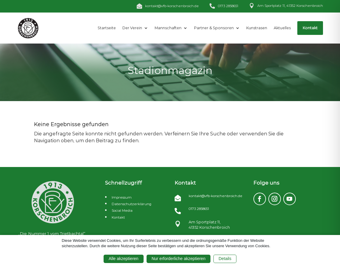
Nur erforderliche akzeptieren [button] (179, 258)
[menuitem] (107, 28)
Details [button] (225, 258)
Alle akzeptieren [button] (124, 258)
